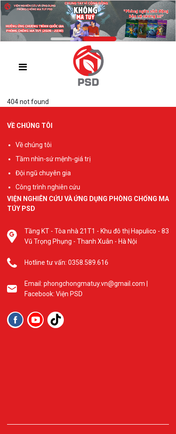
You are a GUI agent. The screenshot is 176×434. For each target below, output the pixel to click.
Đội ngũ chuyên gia (43, 173)
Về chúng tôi (33, 145)
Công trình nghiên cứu (47, 187)
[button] (62, 38)
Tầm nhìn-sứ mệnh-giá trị (53, 159)
